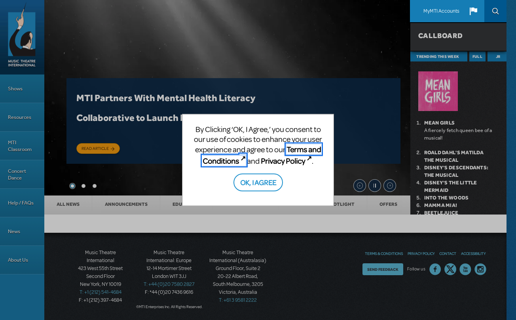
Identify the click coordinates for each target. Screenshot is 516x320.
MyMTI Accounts (441, 11)
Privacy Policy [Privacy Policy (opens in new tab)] (283, 161)
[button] (473, 11)
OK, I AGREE (258, 181)
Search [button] (495, 11)
